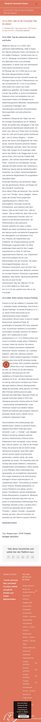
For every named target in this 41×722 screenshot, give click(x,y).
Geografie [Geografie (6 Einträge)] (27, 609)
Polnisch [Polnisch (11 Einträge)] (27, 651)
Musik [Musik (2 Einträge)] (32, 637)
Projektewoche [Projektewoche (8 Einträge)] (28, 658)
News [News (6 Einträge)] (32, 640)
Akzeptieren (23, 716)
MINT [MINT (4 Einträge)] (25, 637)
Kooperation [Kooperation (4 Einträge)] (27, 623)
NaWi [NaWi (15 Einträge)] (26, 640)
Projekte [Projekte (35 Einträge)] (26, 654)
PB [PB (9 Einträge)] (24, 644)
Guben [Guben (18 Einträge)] (33, 616)
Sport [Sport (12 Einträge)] (32, 690)
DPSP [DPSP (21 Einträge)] (26, 599)
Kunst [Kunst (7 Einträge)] (32, 626)
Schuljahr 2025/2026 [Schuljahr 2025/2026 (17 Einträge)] (30, 682)
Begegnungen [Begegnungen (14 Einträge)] (28, 585)
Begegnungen (23, 28)
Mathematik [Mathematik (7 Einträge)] (27, 633)
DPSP (29, 28)
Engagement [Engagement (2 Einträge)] (27, 602)
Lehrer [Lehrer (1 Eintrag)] (26, 630)
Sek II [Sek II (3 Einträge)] (25, 690)
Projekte (34, 28)
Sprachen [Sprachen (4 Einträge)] (26, 694)
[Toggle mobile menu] (36, 4)
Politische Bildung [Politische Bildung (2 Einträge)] (29, 647)
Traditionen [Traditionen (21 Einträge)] (27, 697)
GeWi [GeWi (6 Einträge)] (25, 616)
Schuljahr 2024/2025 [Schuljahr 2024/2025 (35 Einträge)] (30, 676)
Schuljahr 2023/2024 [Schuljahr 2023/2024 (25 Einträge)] (30, 669)
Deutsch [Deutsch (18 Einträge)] (26, 595)
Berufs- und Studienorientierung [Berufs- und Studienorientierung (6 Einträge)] (30, 590)
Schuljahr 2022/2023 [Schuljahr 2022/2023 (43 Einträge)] (30, 663)
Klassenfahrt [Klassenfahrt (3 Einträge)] (27, 620)
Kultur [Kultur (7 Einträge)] (25, 626)
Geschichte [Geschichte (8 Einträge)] (27, 613)
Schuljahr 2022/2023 (8, 30)
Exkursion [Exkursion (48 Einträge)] (27, 606)
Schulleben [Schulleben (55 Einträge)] (27, 687)
